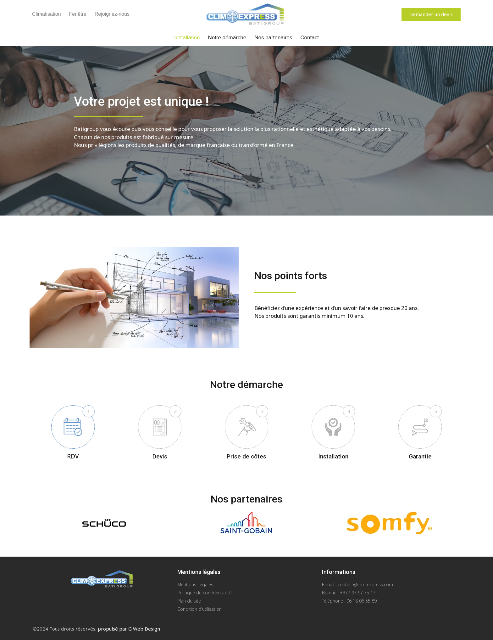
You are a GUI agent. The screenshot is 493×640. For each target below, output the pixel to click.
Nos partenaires (273, 38)
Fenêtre (77, 14)
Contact (309, 38)
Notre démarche (227, 38)
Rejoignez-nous (112, 14)
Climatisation (46, 14)
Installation (187, 38)
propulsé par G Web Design (129, 629)
